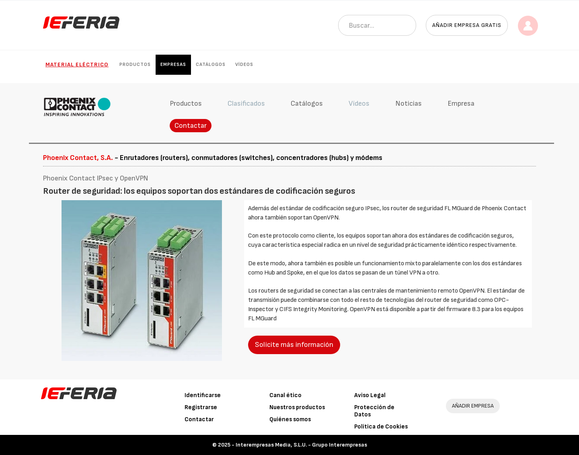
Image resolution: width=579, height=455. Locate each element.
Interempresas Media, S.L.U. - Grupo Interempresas (301, 444)
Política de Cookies (381, 426)
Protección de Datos (374, 411)
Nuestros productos (297, 407)
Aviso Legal (370, 395)
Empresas (173, 64)
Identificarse (203, 395)
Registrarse (201, 407)
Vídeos (244, 64)
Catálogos (211, 64)
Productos (135, 64)
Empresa (461, 103)
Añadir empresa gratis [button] (466, 25)
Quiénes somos (290, 419)
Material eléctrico (77, 64)
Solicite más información (294, 344)
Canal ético (285, 395)
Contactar (191, 125)
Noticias (408, 103)
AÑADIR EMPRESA (473, 405)
